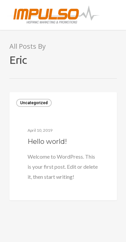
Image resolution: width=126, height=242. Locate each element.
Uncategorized (34, 102)
